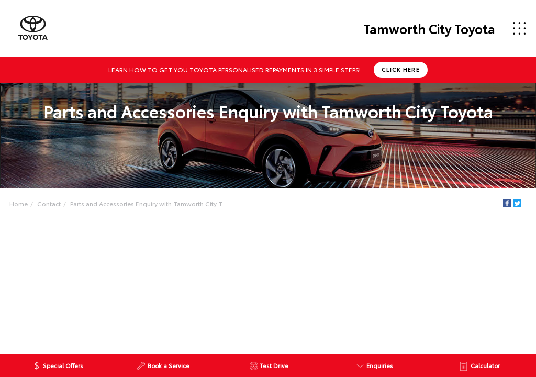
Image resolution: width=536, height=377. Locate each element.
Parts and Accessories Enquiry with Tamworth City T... (148, 203)
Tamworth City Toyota (429, 28)
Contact (49, 203)
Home (18, 203)
